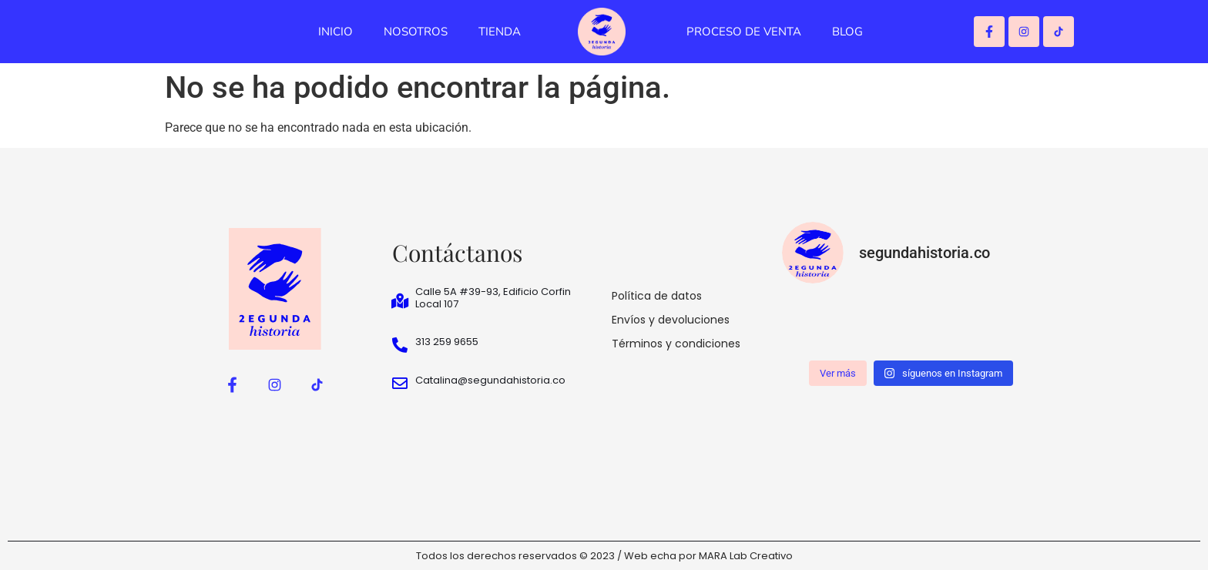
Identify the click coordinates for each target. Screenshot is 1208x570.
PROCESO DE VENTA (743, 31)
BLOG (847, 31)
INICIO (335, 31)
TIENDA (499, 31)
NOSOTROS (416, 31)
